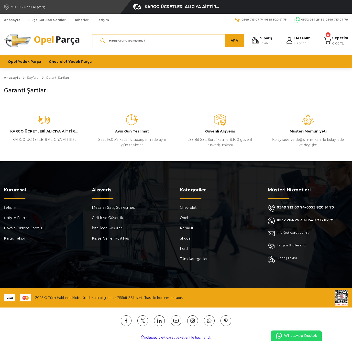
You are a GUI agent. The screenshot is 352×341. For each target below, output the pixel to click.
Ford (184, 248)
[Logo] (42, 40)
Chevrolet (188, 207)
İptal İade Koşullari (107, 228)
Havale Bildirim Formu (23, 228)
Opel (184, 218)
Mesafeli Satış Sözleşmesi (113, 207)
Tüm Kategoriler (194, 259)
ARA (232, 40)
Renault (186, 228)
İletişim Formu (16, 218)
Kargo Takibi (14, 238)
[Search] (167, 40)
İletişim (10, 207)
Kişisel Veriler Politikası (111, 238)
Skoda (185, 238)
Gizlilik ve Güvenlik (107, 218)
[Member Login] (297, 40)
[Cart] (335, 40)
